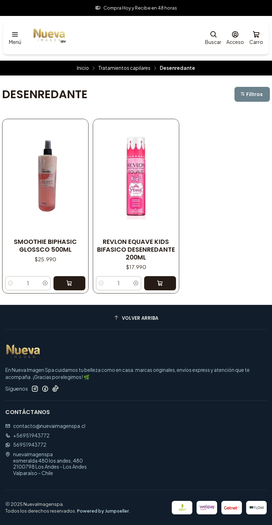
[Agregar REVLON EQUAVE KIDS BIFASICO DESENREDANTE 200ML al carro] (160, 283)
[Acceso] (235, 37)
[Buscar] (213, 37)
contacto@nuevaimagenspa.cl (45, 426)
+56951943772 (27, 435)
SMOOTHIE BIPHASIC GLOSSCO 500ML (45, 246)
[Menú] (15, 37)
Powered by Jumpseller (103, 511)
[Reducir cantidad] (11, 283)
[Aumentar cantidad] (45, 283)
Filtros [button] (251, 94)
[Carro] (256, 37)
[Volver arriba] (136, 318)
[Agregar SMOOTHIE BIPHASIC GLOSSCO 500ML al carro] (69, 283)
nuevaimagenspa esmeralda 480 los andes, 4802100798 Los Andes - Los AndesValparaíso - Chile (46, 463)
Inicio (83, 68)
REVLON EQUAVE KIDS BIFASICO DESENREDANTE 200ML (136, 250)
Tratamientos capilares (124, 68)
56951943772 (25, 444)
